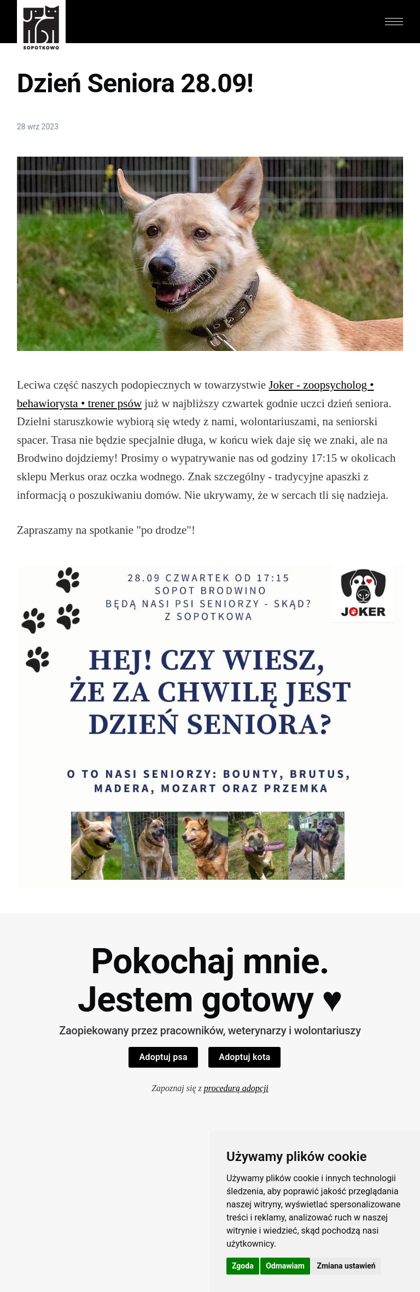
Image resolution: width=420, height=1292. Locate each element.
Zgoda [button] (243, 1265)
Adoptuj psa (163, 1057)
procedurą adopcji (236, 1088)
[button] (394, 21)
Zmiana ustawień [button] (346, 1265)
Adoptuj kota (244, 1057)
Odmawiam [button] (285, 1265)
